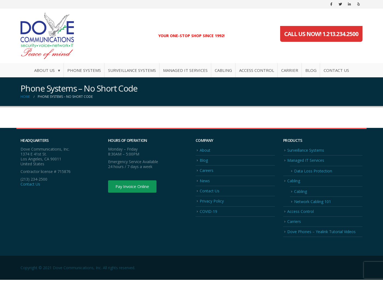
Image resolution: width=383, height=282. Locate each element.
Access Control (256, 70)
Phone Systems (84, 70)
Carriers (294, 223)
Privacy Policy (212, 202)
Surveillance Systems (132, 70)
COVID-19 (208, 212)
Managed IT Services (185, 70)
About (205, 150)
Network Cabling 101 (312, 202)
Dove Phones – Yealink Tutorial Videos (321, 233)
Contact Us (336, 70)
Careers (206, 171)
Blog (311, 70)
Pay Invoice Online (134, 187)
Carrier (289, 70)
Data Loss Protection (313, 171)
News (205, 181)
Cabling (223, 70)
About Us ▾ (47, 70)
